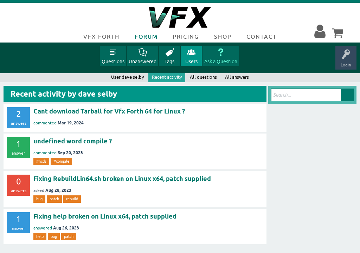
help (40, 236)
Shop (223, 36)
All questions (203, 77)
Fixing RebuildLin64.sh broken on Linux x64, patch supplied (122, 178)
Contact (261, 36)
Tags (169, 61)
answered (42, 228)
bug (39, 199)
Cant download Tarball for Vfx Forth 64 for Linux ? (109, 111)
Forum (146, 36)
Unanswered (142, 61)
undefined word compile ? (72, 141)
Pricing (186, 36)
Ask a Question (220, 61)
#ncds (41, 161)
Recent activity (167, 77)
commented (45, 123)
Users (191, 61)
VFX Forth (101, 36)
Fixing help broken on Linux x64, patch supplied (104, 216)
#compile (61, 161)
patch (54, 199)
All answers (237, 77)
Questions (113, 61)
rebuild (72, 199)
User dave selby (127, 77)
